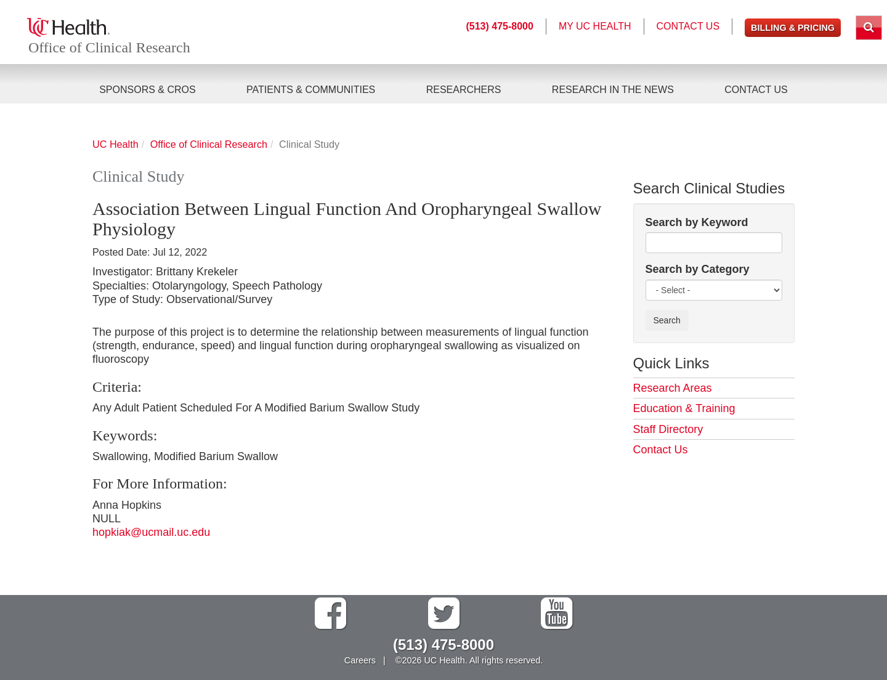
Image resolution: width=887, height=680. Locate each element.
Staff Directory (668, 429)
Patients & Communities (310, 89)
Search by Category (698, 269)
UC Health (115, 144)
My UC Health (595, 26)
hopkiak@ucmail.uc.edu (151, 532)
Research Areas (672, 388)
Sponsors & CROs (147, 89)
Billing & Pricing (793, 28)
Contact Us (756, 89)
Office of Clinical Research (110, 48)
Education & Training (684, 408)
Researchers (463, 89)
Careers (360, 660)
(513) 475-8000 (499, 26)
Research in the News (613, 89)
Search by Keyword (697, 222)
